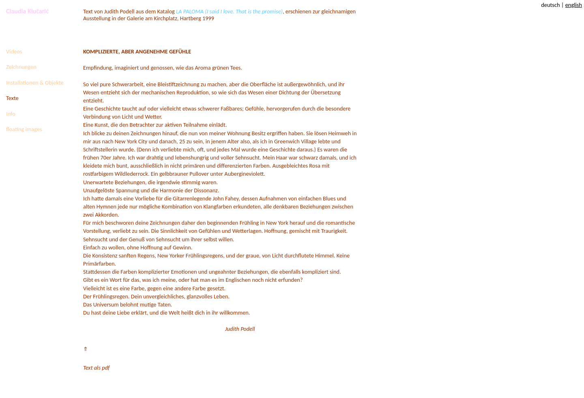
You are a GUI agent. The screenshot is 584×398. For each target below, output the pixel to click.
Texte (12, 98)
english (573, 5)
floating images (24, 129)
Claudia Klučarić (27, 11)
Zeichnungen (21, 66)
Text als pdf (96, 367)
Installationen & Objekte (35, 82)
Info (10, 113)
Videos (14, 51)
